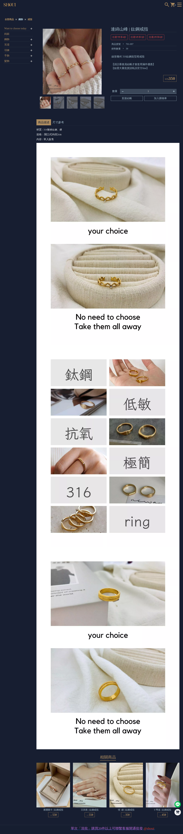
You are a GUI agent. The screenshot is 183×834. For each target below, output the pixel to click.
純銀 (6, 33)
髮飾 (6, 61)
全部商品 (9, 19)
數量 (114, 91)
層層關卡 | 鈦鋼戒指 (53, 810)
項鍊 (6, 50)
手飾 (6, 55)
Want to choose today (15, 28)
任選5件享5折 (137, 37)
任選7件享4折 (119, 37)
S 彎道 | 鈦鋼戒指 (162, 810)
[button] (102, 61)
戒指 (30, 19)
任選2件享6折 (156, 37)
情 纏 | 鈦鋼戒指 (126, 810)
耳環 (6, 44)
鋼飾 (20, 19)
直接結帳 (127, 98)
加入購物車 (160, 98)
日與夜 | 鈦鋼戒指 (90, 810)
